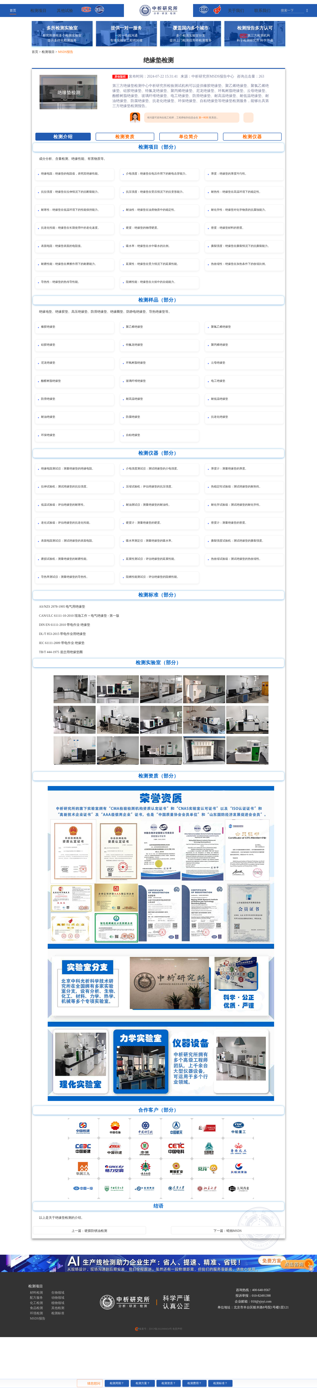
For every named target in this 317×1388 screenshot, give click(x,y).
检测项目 (48, 52)
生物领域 (57, 1337)
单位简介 (188, 136)
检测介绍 (63, 136)
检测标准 (57, 1358)
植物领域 (57, 1347)
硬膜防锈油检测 (96, 1275)
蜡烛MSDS (234, 1275)
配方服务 (36, 1342)
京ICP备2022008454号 (160, 1373)
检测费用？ (194, 1383)
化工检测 (36, 1347)
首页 (13, 10)
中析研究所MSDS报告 (209, 76)
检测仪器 (252, 136)
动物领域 (57, 1342)
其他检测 (57, 1352)
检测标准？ (220, 1383)
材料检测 (36, 1337)
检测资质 (125, 136)
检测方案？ (143, 1383)
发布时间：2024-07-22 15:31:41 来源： (160, 76)
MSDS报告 (65, 52)
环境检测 (36, 1358)
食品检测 (36, 1352)
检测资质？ (169, 1383)
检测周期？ (117, 1383)
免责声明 (177, 1373)
